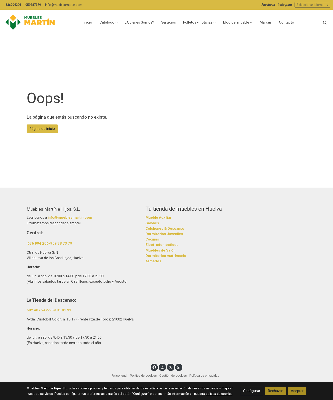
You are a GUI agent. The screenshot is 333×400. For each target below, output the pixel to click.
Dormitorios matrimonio (166, 255)
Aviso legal (119, 376)
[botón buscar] (324, 22)
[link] (30, 22)
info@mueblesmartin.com (63, 5)
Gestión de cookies (173, 376)
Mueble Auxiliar (158, 217)
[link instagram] (162, 367)
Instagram (285, 5)
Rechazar (275, 391)
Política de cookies (143, 376)
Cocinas (152, 239)
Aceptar (297, 391)
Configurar (251, 391)
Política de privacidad (204, 376)
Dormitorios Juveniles (164, 234)
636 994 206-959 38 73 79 (49, 243)
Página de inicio (42, 128)
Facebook (268, 5)
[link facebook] (154, 367)
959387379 (33, 5)
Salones (152, 223)
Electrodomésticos (162, 244)
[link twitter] (170, 367)
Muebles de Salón (160, 250)
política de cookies (219, 394)
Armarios (153, 261)
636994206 (13, 5)
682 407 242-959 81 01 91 (49, 310)
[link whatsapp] (178, 367)
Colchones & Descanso (165, 228)
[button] (109, 22)
